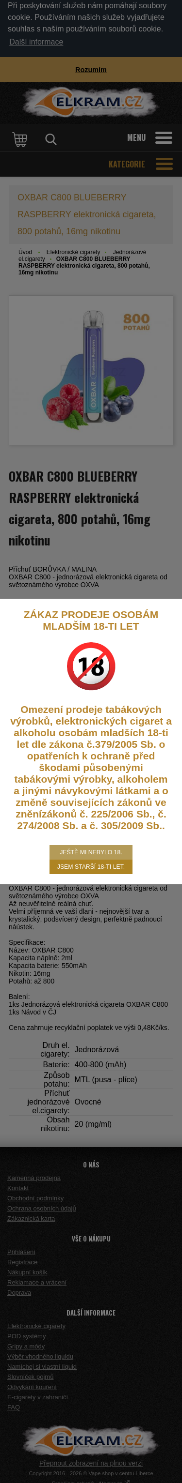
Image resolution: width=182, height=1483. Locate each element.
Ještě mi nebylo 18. (91, 852)
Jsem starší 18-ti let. (91, 866)
